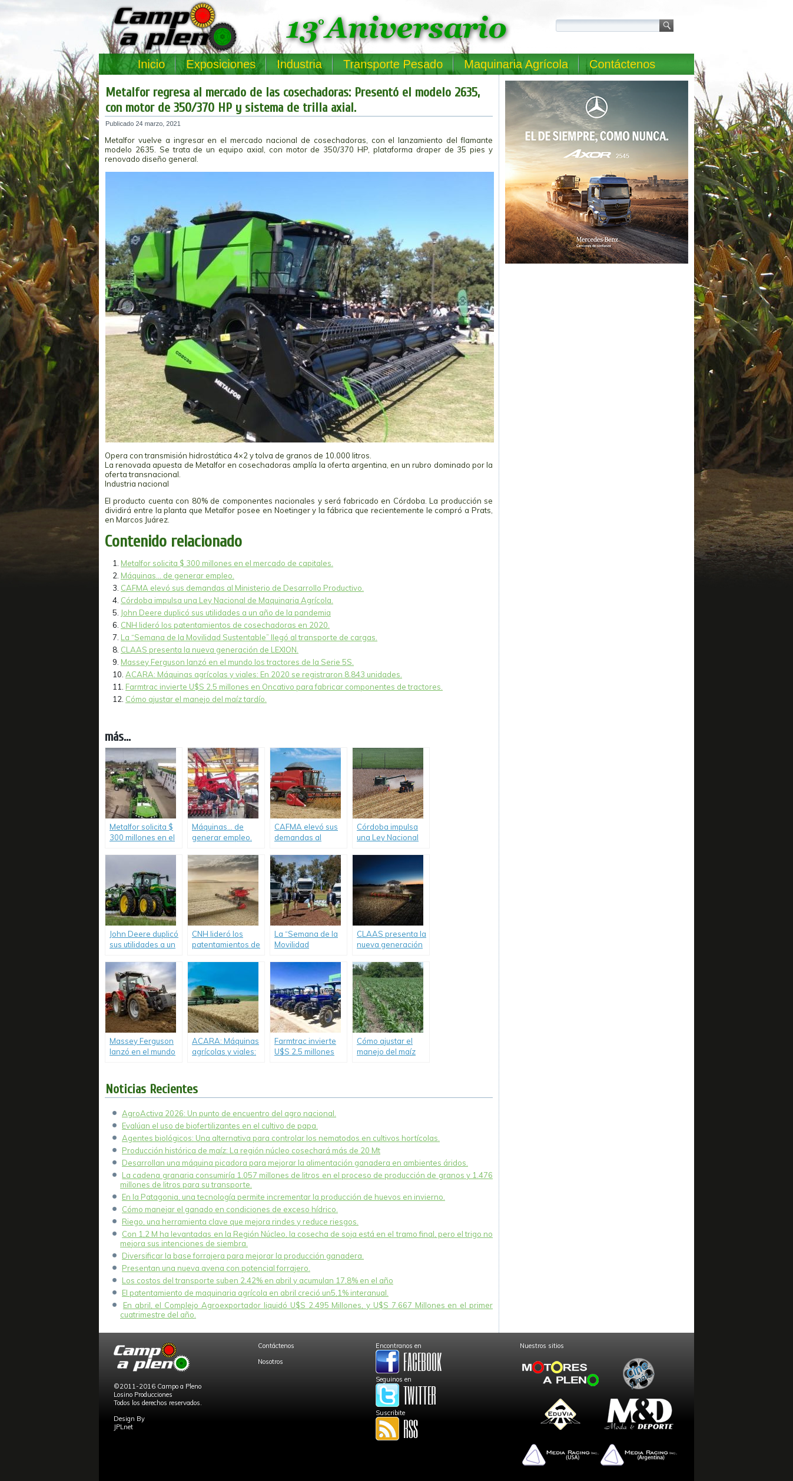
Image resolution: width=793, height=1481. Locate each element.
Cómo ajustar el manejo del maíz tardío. (196, 699)
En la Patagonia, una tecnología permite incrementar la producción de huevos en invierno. (283, 1197)
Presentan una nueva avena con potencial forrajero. (216, 1268)
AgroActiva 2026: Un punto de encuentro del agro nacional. (229, 1113)
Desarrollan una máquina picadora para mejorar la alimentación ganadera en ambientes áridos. (295, 1162)
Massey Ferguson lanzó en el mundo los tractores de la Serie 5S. (237, 662)
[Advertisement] (596, 350)
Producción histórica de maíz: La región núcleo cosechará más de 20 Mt (251, 1150)
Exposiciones (221, 64)
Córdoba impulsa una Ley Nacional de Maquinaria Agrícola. (227, 600)
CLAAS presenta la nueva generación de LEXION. (209, 649)
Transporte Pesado (393, 64)
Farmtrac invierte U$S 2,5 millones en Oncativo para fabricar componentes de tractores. (284, 686)
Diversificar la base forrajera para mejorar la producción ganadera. (243, 1255)
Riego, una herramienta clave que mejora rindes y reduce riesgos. (240, 1221)
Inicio (151, 64)
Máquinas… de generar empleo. (177, 575)
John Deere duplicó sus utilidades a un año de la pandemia (226, 612)
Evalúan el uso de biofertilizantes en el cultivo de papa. (220, 1125)
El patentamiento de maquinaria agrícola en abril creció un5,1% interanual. (255, 1292)
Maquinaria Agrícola (516, 64)
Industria (299, 64)
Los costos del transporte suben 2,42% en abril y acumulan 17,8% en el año (257, 1280)
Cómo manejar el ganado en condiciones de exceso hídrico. (230, 1209)
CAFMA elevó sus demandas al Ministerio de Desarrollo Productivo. (242, 588)
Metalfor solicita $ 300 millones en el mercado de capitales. (227, 563)
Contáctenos (622, 64)
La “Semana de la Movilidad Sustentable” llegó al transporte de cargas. (249, 637)
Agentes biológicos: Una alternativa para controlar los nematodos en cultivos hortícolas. (281, 1138)
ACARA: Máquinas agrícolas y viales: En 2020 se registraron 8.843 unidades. (263, 674)
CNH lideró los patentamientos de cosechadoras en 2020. (225, 625)
